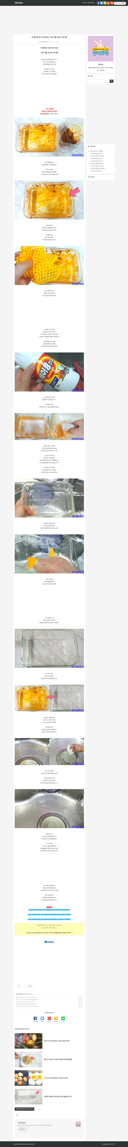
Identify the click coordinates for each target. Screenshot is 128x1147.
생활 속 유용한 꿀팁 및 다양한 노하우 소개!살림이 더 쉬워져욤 (34, 1125)
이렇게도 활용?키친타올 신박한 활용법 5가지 (26, 1004)
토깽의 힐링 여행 (97, 161)
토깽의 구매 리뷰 (97, 156)
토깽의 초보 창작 (96, 171)
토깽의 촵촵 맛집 (97, 163)
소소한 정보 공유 (96, 151)
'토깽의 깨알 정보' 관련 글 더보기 (24, 1109)
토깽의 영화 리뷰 (96, 159)
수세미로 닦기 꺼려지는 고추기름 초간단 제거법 (49, 37)
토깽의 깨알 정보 (44, 42)
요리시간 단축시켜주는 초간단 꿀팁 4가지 (25, 997)
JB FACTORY (112, 1144)
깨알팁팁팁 (19, 3)
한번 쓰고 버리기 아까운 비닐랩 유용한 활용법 (26, 999)
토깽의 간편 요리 (97, 166)
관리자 (84, 3)
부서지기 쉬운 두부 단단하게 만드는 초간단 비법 (26, 1006)
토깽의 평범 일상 (96, 153)
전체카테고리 (91, 3)
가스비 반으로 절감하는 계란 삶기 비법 (24, 1002)
